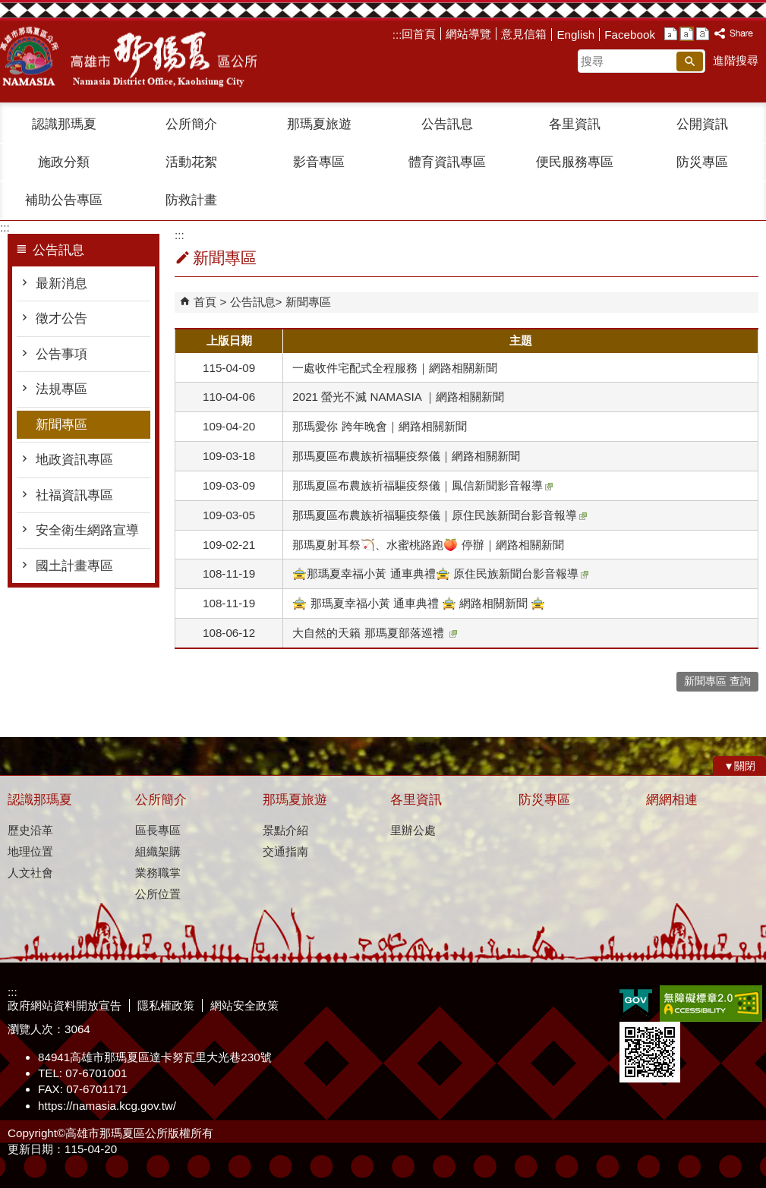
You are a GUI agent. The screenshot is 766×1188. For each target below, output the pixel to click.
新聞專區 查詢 (717, 681)
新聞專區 (61, 425)
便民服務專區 (574, 162)
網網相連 (672, 800)
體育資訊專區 (447, 162)
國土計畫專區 (74, 566)
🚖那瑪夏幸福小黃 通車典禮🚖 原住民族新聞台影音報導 (440, 573)
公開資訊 (702, 124)
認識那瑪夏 (64, 124)
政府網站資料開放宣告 (64, 1005)
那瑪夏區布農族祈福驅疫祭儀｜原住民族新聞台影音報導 (439, 515)
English (575, 34)
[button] (689, 61)
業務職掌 (158, 872)
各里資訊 (575, 124)
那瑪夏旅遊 (319, 124)
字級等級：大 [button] (702, 33)
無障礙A (711, 1003)
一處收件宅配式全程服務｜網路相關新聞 (394, 367)
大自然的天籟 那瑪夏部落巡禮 (374, 632)
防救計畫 (191, 200)
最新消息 (61, 283)
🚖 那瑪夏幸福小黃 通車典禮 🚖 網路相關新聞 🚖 (418, 603)
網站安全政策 (244, 1005)
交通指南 (285, 851)
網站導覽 (468, 33)
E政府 (635, 1002)
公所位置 (158, 893)
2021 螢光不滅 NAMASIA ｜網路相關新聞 (398, 396)
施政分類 (64, 162)
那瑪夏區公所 (128, 57)
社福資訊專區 (74, 495)
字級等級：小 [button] (670, 33)
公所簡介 (191, 124)
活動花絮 (191, 162)
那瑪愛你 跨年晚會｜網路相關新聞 (379, 426)
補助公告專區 (63, 200)
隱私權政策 (165, 1005)
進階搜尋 (735, 60)
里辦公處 (413, 830)
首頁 (205, 301)
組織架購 (158, 851)
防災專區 (702, 162)
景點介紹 (285, 830)
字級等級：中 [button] (686, 34)
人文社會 (30, 872)
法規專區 (61, 389)
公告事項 (61, 354)
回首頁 (419, 33)
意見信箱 (524, 33)
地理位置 (30, 851)
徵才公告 (61, 318)
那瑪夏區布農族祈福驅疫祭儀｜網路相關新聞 (406, 455)
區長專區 (158, 830)
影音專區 (319, 162)
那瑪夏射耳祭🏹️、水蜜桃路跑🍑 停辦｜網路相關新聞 (427, 544)
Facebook (629, 34)
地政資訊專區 (74, 459)
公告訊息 (447, 124)
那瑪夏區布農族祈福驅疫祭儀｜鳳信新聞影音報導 (422, 485)
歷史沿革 (30, 830)
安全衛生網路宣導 (87, 530)
